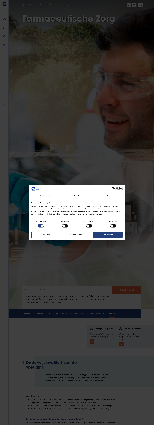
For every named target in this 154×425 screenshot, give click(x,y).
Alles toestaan (107, 235)
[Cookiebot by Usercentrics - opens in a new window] (113, 188)
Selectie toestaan (77, 235)
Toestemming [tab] (45, 196)
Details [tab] (77, 196)
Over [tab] (109, 196)
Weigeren (46, 235)
